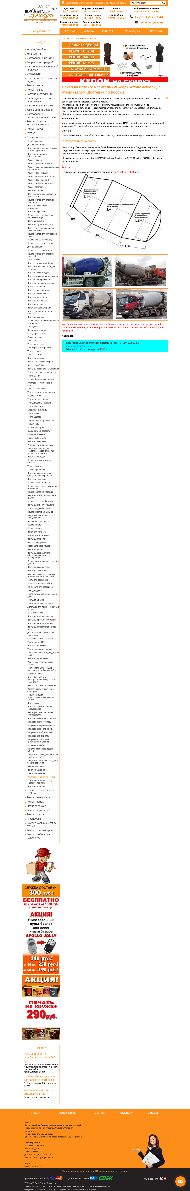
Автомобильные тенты (38, 521)
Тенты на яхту (34, 351)
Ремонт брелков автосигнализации (38, 123)
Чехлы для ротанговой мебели (42, 620)
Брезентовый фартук (37, 365)
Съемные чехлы (35, 674)
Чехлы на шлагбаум (36, 479)
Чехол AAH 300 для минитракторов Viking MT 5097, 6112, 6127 (42, 679)
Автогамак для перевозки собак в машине (43, 608)
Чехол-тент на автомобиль (40, 263)
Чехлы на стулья (35, 190)
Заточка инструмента (40, 94)
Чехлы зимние (34, 703)
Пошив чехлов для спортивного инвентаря (42, 201)
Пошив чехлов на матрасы (40, 492)
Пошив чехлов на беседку (39, 240)
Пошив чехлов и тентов (41, 137)
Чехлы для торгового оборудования (37, 155)
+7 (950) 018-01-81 (116, 18)
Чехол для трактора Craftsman (41, 685)
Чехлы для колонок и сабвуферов (37, 207)
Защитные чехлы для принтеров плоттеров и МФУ (42, 755)
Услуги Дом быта (37, 49)
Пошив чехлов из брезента (40, 250)
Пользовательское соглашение (112, 1171)
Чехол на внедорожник (38, 290)
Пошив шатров (34, 528)
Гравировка (34, 818)
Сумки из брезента (36, 434)
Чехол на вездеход (36, 770)
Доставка (88, 31)
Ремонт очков (35, 89)
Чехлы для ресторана (37, 211)
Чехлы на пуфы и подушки (40, 224)
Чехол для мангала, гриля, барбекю (40, 312)
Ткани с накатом (35, 466)
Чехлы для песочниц (37, 441)
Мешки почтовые (35, 766)
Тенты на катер (34, 355)
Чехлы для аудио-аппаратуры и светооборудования (42, 149)
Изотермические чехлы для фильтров (40, 690)
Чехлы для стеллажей (37, 658)
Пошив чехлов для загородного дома (42, 235)
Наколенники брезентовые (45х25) (40, 750)
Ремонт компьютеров (40, 830)
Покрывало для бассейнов (40, 587)
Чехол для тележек (36, 532)
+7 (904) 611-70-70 (92, 18)
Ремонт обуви (35, 128)
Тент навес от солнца (37, 399)
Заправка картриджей (40, 62)
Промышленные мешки (38, 546)
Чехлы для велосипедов (39, 567)
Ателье (31, 133)
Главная (70, 31)
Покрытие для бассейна (38, 508)
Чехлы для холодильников (40, 616)
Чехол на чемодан (36, 457)
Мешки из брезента (36, 438)
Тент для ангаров (35, 600)
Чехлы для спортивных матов (41, 718)
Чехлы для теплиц (36, 786)
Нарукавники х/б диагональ (40, 732)
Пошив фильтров (35, 427)
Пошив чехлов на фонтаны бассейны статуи (40, 216)
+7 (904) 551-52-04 (69, 18)
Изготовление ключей (40, 105)
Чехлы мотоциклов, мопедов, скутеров (41, 268)
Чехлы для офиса (35, 317)
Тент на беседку (35, 406)
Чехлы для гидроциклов (38, 279)
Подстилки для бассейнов (39, 583)
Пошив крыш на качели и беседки (39, 461)
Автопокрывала (34, 259)
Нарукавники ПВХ (35, 745)
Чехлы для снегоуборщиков (40, 505)
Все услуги (40, 31)
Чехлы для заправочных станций (43, 369)
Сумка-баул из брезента (38, 431)
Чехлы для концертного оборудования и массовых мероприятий (39, 555)
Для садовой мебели (37, 145)
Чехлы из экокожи (35, 221)
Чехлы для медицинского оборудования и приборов (39, 474)
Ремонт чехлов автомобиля (40, 176)
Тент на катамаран (36, 773)
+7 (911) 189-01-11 (116, 11)
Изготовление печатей (40, 58)
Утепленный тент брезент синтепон (39, 384)
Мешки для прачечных (38, 535)
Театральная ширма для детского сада (43, 653)
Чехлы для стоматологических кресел (41, 628)
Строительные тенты (37, 410)
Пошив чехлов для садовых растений (40, 255)
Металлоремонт (36, 806)
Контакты (107, 31)
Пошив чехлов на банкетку (40, 501)
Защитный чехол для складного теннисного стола (42, 761)
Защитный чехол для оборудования (37, 516)
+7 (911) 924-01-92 (92, 11)
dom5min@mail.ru (151, 22)
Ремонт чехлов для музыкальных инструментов (43, 168)
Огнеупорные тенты (36, 333)
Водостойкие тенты (36, 330)
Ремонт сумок (35, 801)
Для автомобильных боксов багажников (40, 633)
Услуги (41, 42)
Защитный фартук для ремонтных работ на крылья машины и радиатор (40, 450)
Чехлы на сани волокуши (39, 570)
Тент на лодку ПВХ (36, 642)
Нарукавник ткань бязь (38, 736)
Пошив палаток (34, 525)
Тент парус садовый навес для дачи (42, 595)
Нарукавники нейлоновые (39, 729)
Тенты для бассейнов (37, 580)
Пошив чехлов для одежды (40, 243)
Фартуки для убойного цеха (40, 445)
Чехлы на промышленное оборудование (39, 707)
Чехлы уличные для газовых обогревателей (40, 713)
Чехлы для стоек (35, 549)
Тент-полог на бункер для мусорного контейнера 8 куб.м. (42, 669)
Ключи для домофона (40, 109)
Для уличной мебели (37, 297)
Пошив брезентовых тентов (40, 379)
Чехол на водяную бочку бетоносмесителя (40, 781)
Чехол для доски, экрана (39, 308)
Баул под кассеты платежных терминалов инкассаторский (41, 575)
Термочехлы (33, 424)
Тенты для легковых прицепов (41, 372)
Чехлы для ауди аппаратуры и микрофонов (41, 195)
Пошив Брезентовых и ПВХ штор (40, 792)
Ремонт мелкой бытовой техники (41, 825)
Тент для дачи (34, 590)
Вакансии (156, 31)
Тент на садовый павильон (40, 649)
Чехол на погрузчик (36, 645)
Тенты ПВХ (32, 340)
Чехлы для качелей (36, 294)
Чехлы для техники (36, 304)
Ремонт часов (35, 85)
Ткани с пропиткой (36, 469)
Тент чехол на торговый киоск (41, 420)
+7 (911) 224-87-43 (69, 11)
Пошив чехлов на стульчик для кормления (42, 487)
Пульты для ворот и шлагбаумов (39, 100)
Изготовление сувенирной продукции (42, 68)
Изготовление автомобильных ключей (41, 116)
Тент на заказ (33, 413)
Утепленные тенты (36, 344)
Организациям (131, 31)
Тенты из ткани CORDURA (40, 603)
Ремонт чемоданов (38, 797)
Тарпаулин (32, 326)
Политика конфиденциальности (78, 1171)
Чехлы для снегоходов (38, 272)
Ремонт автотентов (36, 187)
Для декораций (34, 247)
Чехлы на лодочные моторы (40, 283)
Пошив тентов (34, 396)
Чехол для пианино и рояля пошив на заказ (40, 229)
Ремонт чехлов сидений (38, 173)
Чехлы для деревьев (37, 301)
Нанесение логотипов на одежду (42, 80)
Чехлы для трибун (36, 539)
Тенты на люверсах (36, 389)
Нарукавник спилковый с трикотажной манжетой (39, 740)
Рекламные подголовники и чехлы (40, 663)
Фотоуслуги (34, 73)
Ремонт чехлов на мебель (39, 163)
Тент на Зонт (33, 376)
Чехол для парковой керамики (41, 362)
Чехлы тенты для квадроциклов (42, 276)
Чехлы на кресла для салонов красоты (41, 496)
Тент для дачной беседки (39, 403)
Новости (41, 1047)
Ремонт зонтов (36, 814)
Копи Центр (34, 53)
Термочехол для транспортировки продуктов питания (40, 697)
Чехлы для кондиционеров (40, 623)
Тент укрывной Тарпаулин (39, 347)
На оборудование (35, 141)
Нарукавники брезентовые (40, 722)
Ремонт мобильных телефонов (38, 836)
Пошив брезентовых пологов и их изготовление (43, 321)
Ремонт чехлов (34, 160)
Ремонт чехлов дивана (38, 180)
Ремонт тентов (34, 337)
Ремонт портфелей (38, 810)
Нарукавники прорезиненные (41, 725)
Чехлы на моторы (35, 358)
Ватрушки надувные (37, 542)
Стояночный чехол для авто (40, 638)
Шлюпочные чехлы (36, 613)
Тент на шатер (34, 417)
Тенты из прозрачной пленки (41, 392)
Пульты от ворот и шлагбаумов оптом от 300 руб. (39, 1057)
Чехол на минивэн (36, 286)
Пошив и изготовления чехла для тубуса (43, 562)
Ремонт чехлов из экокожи (40, 183)
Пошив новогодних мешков (40, 512)
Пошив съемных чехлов (38, 482)
